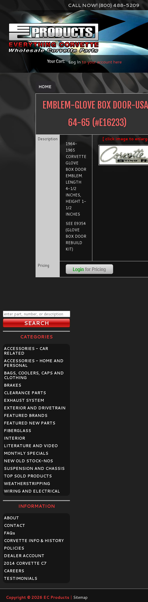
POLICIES (14, 548)
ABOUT (11, 518)
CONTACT (14, 525)
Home (45, 86)
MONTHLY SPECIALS (26, 453)
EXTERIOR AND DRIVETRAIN (35, 408)
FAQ (9, 533)
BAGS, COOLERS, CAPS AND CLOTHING (34, 375)
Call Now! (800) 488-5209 (103, 5)
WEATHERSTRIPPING (27, 483)
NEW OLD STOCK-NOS (28, 461)
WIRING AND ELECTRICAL (32, 491)
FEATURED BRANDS (25, 415)
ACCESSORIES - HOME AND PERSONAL (34, 363)
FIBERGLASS (17, 430)
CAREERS (14, 570)
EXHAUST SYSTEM (24, 400)
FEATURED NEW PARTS (29, 423)
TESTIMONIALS (20, 578)
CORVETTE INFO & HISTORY (34, 540)
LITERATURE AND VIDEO (31, 445)
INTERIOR (14, 438)
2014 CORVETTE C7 (25, 563)
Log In (74, 62)
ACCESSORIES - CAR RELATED (26, 351)
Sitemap (80, 597)
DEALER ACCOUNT (24, 555)
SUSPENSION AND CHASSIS (34, 468)
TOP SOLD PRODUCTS (28, 476)
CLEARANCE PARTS (25, 392)
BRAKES (12, 385)
